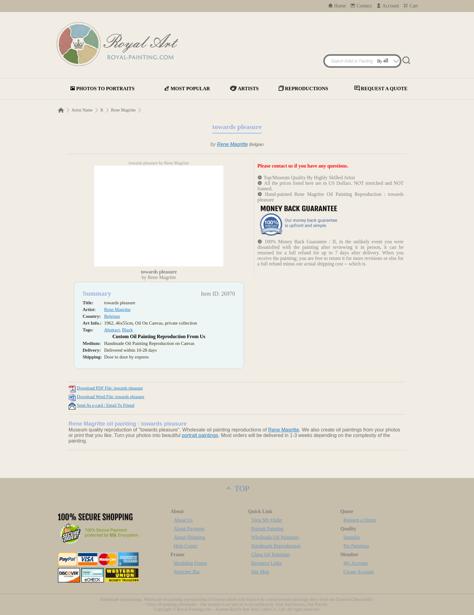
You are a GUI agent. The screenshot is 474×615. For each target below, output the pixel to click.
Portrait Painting (267, 528)
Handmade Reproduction (276, 545)
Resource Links (266, 563)
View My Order (266, 520)
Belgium (112, 316)
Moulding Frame (190, 563)
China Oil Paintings (270, 554)
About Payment (189, 528)
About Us (183, 520)
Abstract (112, 329)
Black (127, 329)
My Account (356, 563)
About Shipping (189, 537)
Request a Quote (360, 520)
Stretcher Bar (187, 571)
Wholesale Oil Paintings (275, 537)
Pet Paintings (356, 545)
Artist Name (82, 110)
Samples (352, 537)
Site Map (260, 571)
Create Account (359, 571)
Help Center (186, 545)
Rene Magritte (123, 110)
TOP (237, 488)
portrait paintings (200, 435)
